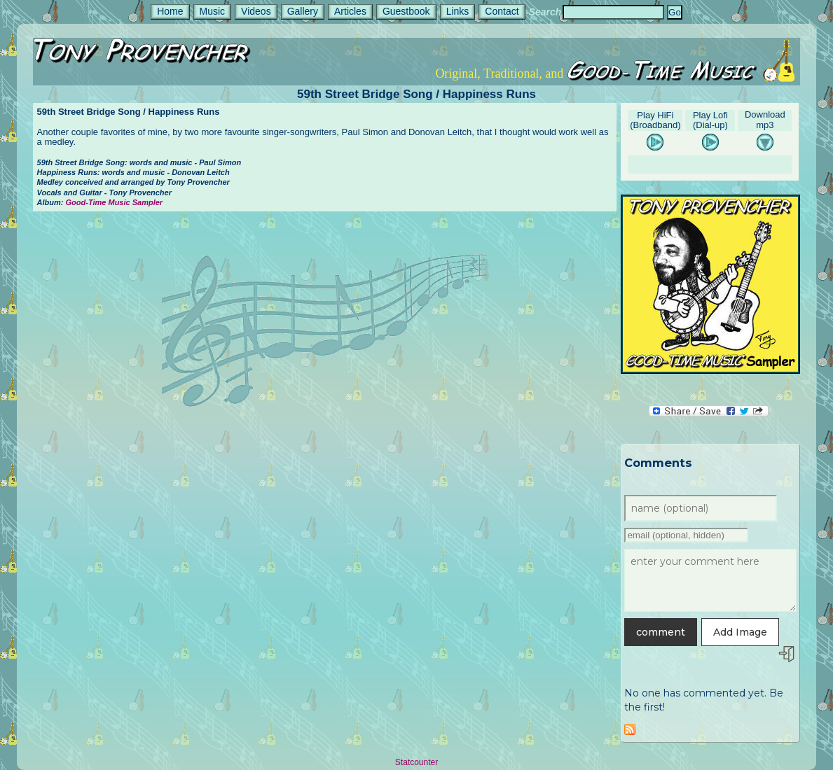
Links (457, 11)
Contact (501, 11)
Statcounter (416, 762)
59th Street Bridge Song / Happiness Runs (416, 94)
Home (170, 11)
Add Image (740, 632)
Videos (256, 11)
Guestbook (406, 11)
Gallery (302, 11)
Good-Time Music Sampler (114, 202)
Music (213, 11)
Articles (350, 11)
